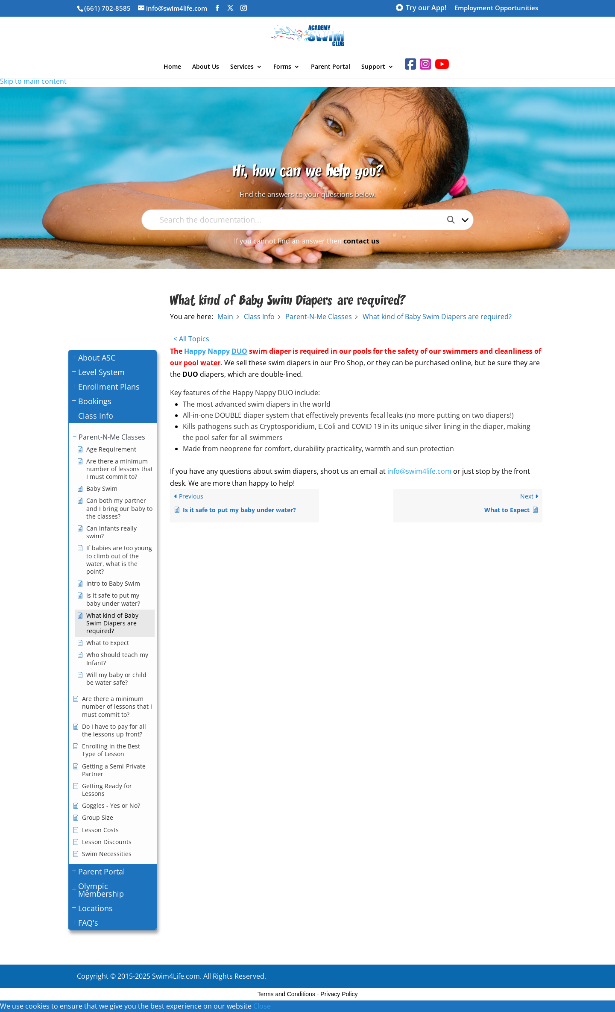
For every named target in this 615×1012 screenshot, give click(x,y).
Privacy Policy (338, 994)
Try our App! (426, 8)
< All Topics (191, 338)
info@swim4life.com (419, 471)
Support (373, 67)
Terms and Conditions (286, 994)
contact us (361, 241)
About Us (205, 67)
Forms (282, 67)
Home (172, 67)
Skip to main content (33, 81)
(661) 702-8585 (107, 8)
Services (242, 67)
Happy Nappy (215, 351)
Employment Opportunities (496, 8)
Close (262, 1006)
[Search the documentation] (454, 220)
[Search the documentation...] (300, 220)
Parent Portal (330, 67)
